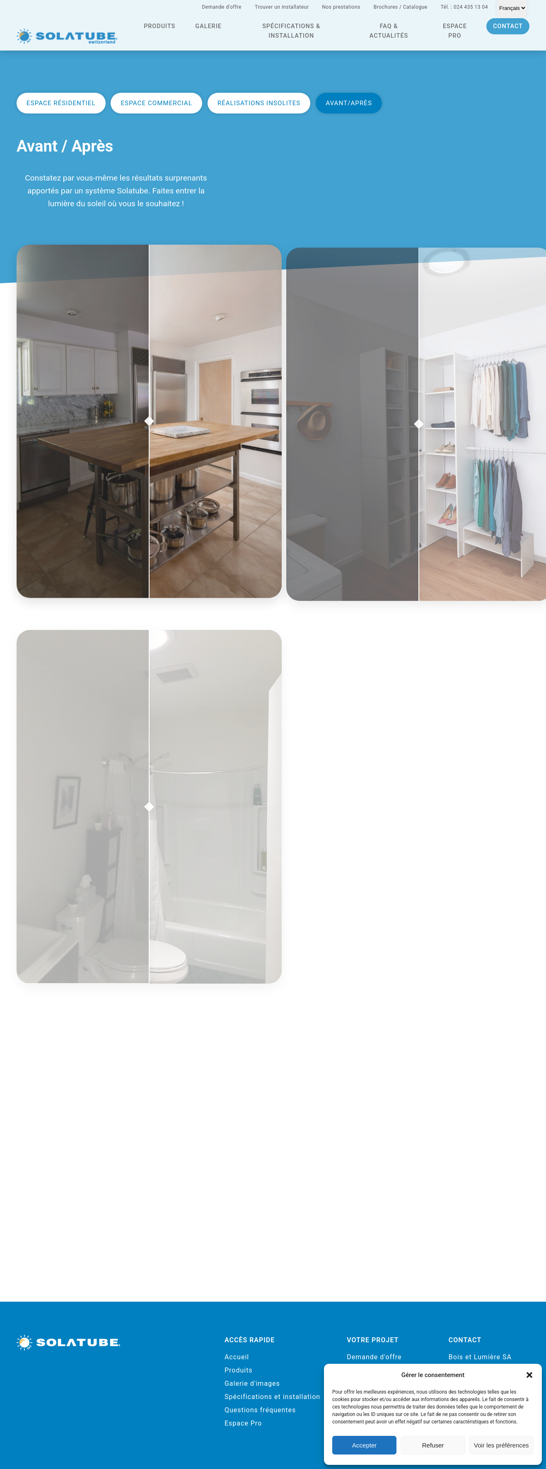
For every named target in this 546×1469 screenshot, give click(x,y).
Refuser (433, 1445)
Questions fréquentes (260, 1410)
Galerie (208, 26)
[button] (529, 1375)
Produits (159, 26)
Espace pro (455, 31)
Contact (508, 26)
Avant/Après (349, 103)
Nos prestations (341, 7)
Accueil (237, 1357)
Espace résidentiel (61, 103)
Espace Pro (243, 1423)
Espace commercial (156, 103)
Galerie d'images (252, 1383)
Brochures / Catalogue (401, 7)
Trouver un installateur (282, 7)
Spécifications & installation (291, 31)
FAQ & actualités (389, 31)
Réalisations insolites (259, 103)
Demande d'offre (222, 7)
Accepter (364, 1445)
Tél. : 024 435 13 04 (464, 7)
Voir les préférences (501, 1445)
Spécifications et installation (272, 1397)
